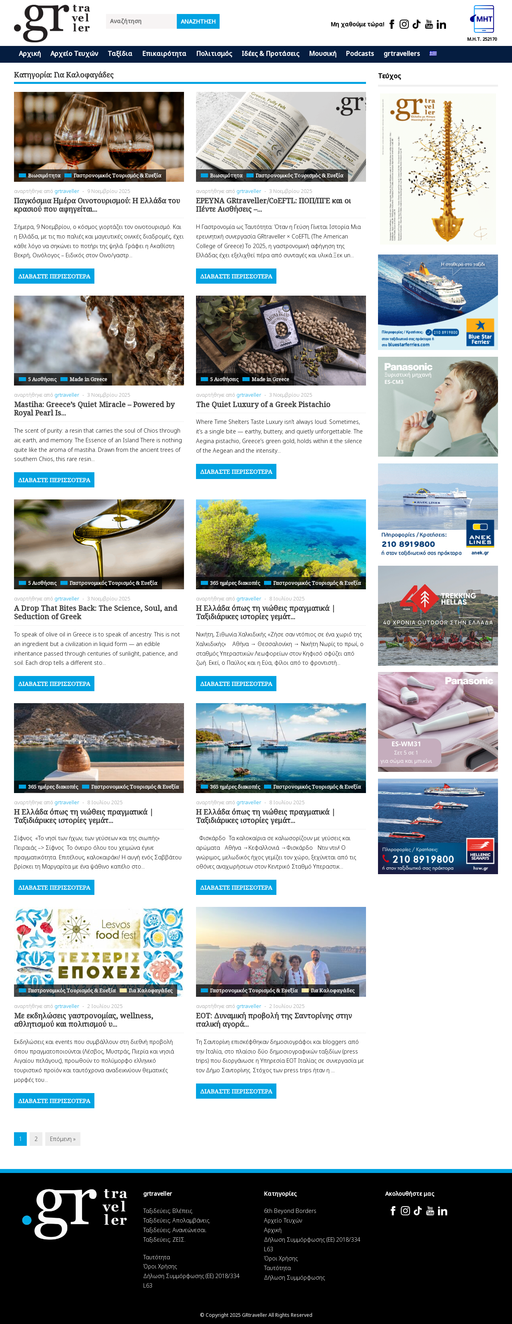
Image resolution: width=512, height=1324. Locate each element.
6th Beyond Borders (290, 1211)
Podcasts (360, 53)
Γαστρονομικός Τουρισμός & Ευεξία (117, 175)
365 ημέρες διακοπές (235, 582)
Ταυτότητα (156, 1257)
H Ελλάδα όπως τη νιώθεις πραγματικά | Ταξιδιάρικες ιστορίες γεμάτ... (265, 612)
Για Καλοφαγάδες (150, 990)
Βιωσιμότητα (44, 175)
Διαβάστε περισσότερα (54, 276)
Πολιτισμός (214, 53)
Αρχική (30, 53)
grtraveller (66, 191)
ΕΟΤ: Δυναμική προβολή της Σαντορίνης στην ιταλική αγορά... (274, 1020)
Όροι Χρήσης (160, 1266)
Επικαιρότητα (164, 53)
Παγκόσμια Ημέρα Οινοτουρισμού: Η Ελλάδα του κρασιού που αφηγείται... (97, 205)
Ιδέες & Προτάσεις (270, 53)
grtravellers (402, 53)
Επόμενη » (63, 1139)
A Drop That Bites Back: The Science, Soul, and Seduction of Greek (95, 612)
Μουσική (322, 53)
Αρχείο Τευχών (74, 53)
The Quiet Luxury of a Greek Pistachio (263, 404)
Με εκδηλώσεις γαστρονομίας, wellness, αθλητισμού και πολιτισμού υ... (83, 1020)
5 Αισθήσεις (42, 379)
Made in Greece (88, 379)
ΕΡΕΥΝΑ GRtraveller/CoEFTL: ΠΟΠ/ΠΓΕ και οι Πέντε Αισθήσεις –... (273, 205)
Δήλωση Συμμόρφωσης (294, 1277)
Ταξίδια (120, 53)
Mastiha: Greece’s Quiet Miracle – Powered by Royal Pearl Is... (94, 409)
